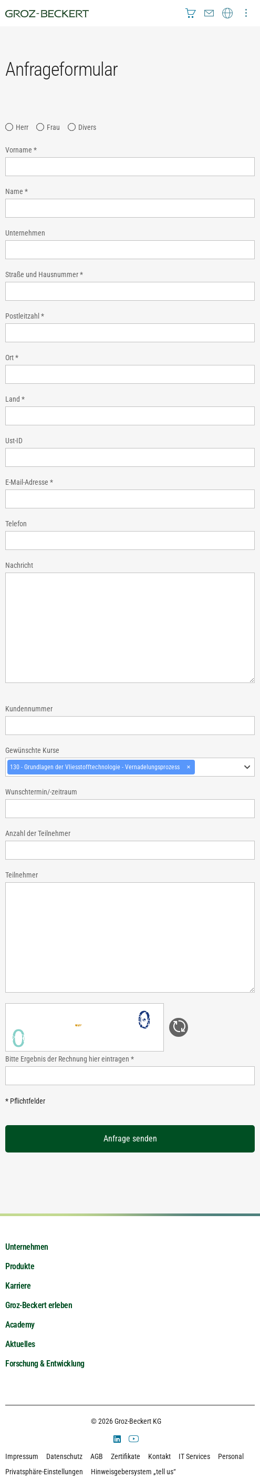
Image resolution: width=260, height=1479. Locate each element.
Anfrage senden (130, 1139)
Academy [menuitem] (20, 1325)
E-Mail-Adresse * (29, 482)
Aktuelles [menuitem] (20, 1344)
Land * (15, 399)
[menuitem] (190, 13)
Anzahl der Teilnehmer (37, 833)
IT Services (194, 1456)
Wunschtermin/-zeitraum (41, 792)
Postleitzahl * (24, 316)
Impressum (21, 1456)
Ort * (11, 357)
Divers (87, 127)
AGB (96, 1456)
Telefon (16, 523)
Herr (22, 127)
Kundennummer (29, 709)
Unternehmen (25, 233)
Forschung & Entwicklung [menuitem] (45, 1364)
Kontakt (159, 1456)
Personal (231, 1456)
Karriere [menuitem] (17, 1286)
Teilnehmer (21, 875)
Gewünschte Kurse (32, 750)
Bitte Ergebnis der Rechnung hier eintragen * (69, 1059)
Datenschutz (64, 1456)
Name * (16, 191)
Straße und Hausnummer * (44, 274)
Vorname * (21, 150)
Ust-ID (14, 440)
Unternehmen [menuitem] (26, 1247)
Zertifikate (125, 1456)
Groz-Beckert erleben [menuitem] (38, 1305)
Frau (53, 127)
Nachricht (19, 565)
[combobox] (130, 767)
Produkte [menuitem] (19, 1266)
